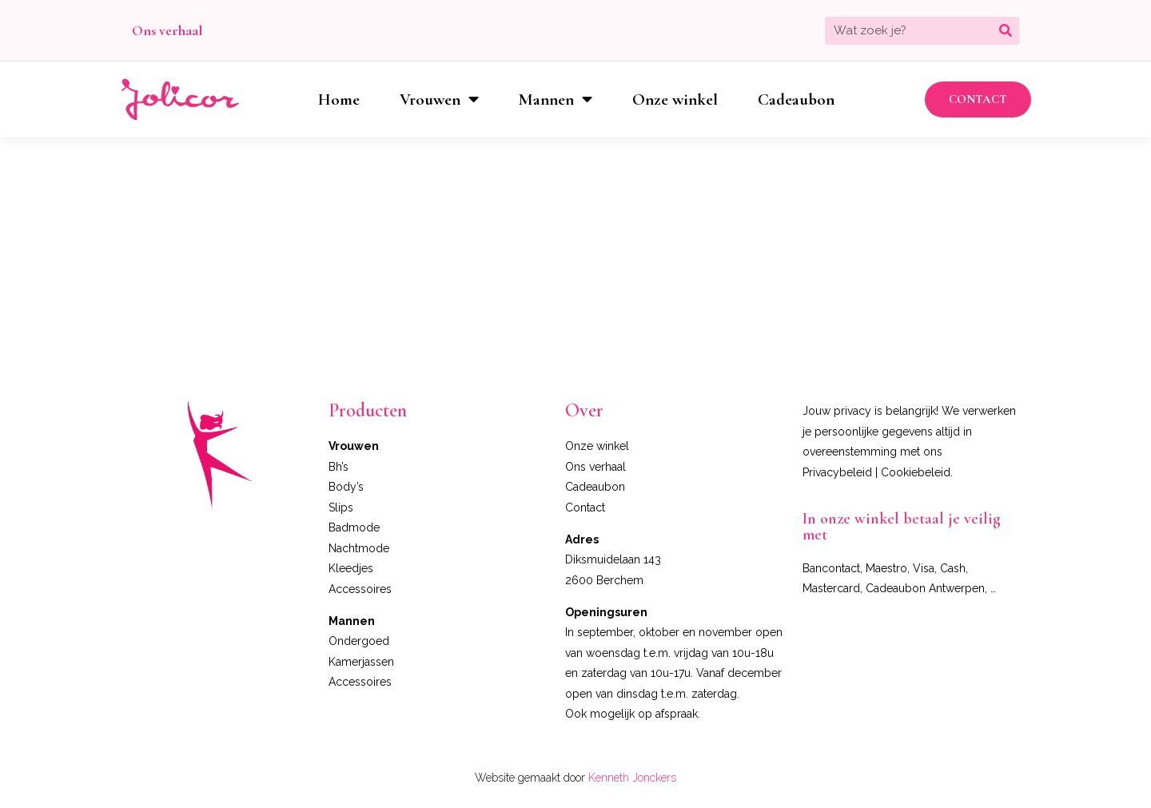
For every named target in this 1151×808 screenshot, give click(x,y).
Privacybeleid (837, 472)
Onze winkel (675, 99)
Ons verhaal (167, 30)
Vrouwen (439, 99)
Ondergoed (359, 641)
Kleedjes (351, 568)
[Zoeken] (1005, 31)
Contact (585, 507)
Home (339, 99)
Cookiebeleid (915, 472)
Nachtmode (359, 548)
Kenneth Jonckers (632, 777)
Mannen (555, 99)
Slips (341, 507)
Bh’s (338, 466)
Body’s (346, 486)
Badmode (354, 527)
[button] (978, 99)
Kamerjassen (361, 661)
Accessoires (360, 589)
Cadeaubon (796, 99)
